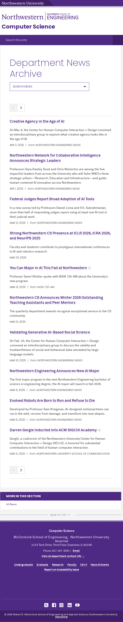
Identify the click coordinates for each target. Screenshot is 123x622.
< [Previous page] (13, 107)
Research (57, 565)
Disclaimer (61, 617)
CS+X (83, 565)
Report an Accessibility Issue (61, 569)
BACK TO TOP (58, 515)
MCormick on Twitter (45, 605)
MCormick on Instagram (61, 605)
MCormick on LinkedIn (69, 605)
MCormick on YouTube (77, 605)
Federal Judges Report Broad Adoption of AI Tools (52, 199)
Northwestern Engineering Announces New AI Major (54, 371)
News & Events (100, 565)
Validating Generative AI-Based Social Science (50, 332)
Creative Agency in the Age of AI (37, 121)
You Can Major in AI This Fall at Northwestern (48, 268)
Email (76, 551)
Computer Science (28, 27)
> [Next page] (21, 107)
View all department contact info (61, 556)
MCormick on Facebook (53, 605)
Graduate (42, 565)
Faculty (71, 565)
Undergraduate (23, 565)
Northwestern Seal (61, 586)
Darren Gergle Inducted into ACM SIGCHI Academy (53, 430)
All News (11, 504)
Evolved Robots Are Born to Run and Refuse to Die (52, 401)
